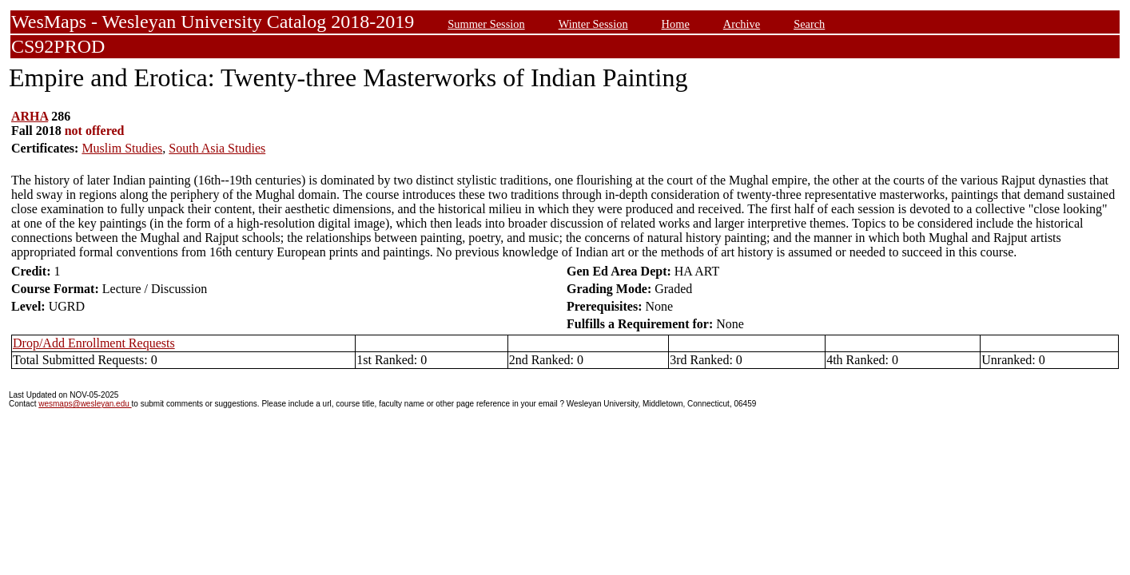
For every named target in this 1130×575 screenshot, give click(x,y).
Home (676, 24)
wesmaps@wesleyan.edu (84, 403)
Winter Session (593, 24)
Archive (741, 24)
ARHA (29, 116)
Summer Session (486, 24)
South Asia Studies (217, 148)
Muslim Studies (122, 148)
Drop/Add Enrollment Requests (94, 343)
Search (809, 24)
